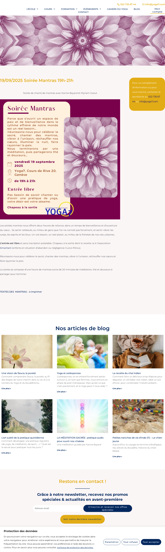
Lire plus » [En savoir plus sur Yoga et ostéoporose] (61, 391)
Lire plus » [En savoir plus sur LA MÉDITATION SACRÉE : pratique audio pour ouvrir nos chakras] (61, 450)
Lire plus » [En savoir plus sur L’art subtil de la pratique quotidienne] (6, 452)
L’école (32, 9)
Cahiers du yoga (117, 9)
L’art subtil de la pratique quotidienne (23, 437)
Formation (69, 9)
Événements (92, 9)
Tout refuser (130, 542)
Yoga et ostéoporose (69, 373)
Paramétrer (112, 542)
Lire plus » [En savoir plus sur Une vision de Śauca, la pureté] (6, 388)
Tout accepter (151, 542)
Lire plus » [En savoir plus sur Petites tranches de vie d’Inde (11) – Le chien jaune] (117, 456)
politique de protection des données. (76, 547)
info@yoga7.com (148, 101)
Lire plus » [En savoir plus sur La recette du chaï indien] (117, 388)
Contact (83, 12)
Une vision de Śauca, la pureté (19, 373)
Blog (137, 9)
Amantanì (6, 247)
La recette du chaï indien (127, 373)
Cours (49, 9)
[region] (82, 539)
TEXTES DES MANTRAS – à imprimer (21, 291)
